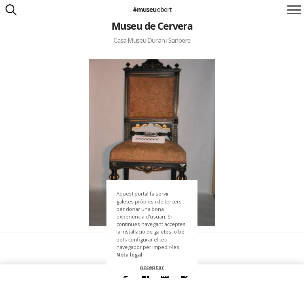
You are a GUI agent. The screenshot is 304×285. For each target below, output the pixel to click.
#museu (152, 9)
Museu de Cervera (152, 25)
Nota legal (129, 254)
